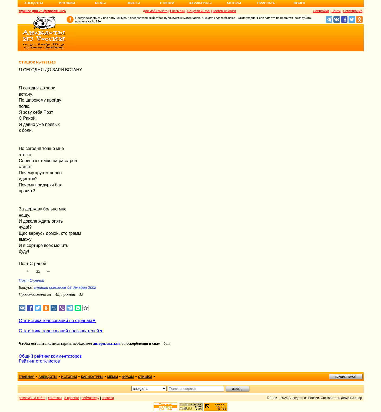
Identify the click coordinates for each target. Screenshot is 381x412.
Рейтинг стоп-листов (39, 361)
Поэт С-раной (31, 280)
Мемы (100, 3)
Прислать (266, 3)
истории (69, 377)
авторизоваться (106, 343)
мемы (112, 377)
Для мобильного (155, 11)
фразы (128, 377)
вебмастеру (90, 398)
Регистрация (352, 11)
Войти (336, 11)
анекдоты (47, 377)
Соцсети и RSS (198, 11)
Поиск (300, 3)
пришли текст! (345, 376)
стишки (145, 377)
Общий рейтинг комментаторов (50, 356)
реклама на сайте (32, 398)
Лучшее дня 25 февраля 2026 (42, 11)
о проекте (71, 398)
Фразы (134, 3)
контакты (55, 398)
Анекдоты (33, 3)
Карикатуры (200, 3)
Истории (67, 3)
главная (27, 377)
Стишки (167, 3)
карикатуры (92, 377)
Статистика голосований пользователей (59, 331)
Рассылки (177, 11)
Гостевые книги (224, 11)
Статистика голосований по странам (55, 320)
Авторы (234, 3)
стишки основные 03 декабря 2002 (65, 287)
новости (108, 398)
